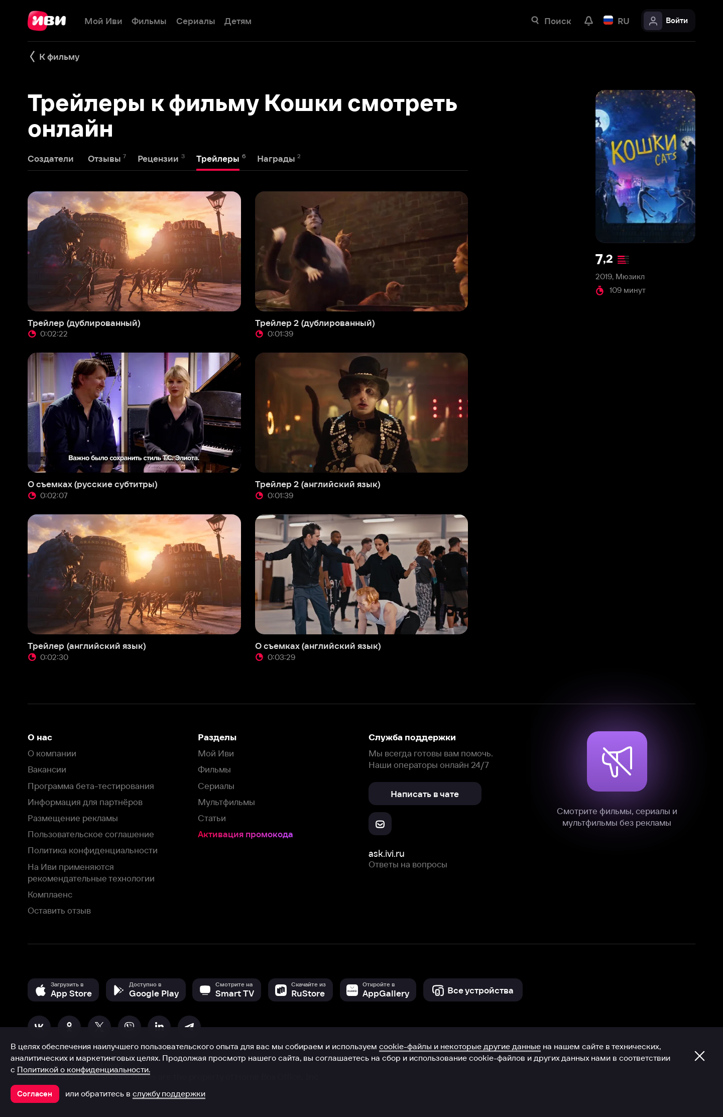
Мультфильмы (226, 802)
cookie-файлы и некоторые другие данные (460, 1046)
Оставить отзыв (59, 910)
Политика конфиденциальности (93, 850)
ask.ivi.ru (387, 853)
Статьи (212, 818)
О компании (52, 753)
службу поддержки (169, 1093)
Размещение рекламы (73, 818)
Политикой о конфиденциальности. (83, 1069)
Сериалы (216, 786)
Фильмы (214, 769)
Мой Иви (216, 753)
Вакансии (47, 769)
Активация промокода (245, 834)
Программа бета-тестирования (91, 786)
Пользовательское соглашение (91, 834)
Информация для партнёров (85, 802)
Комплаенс (50, 894)
